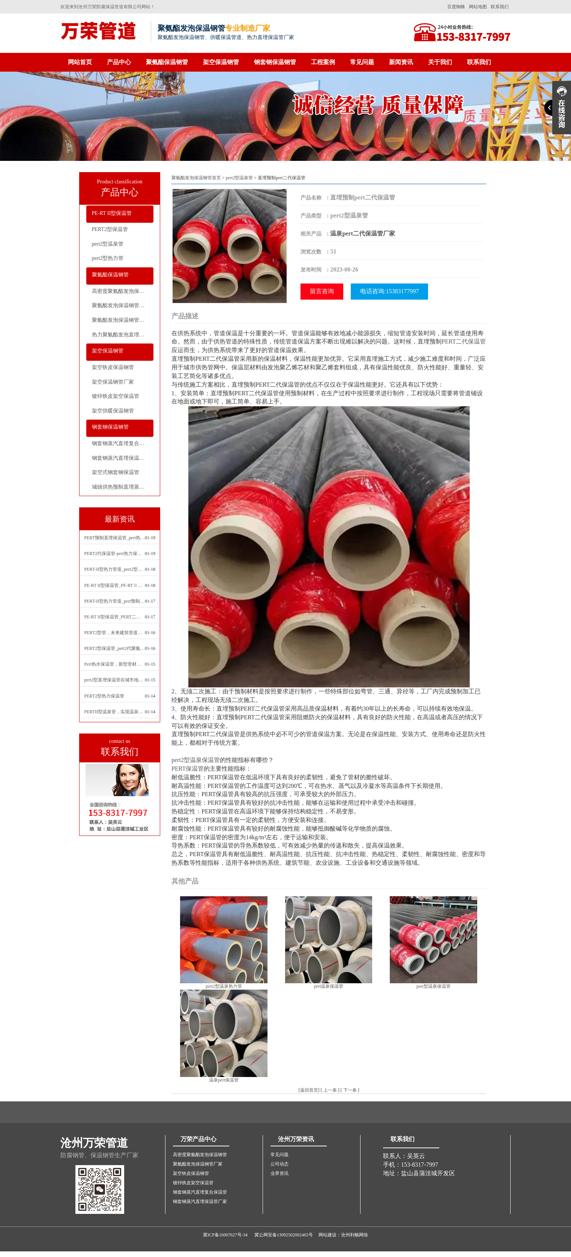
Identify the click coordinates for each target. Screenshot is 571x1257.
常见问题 (362, 62)
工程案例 (323, 62)
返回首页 (309, 1090)
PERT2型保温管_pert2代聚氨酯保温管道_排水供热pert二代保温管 (114, 648)
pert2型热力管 (108, 258)
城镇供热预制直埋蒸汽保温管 (122, 487)
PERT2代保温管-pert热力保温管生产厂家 (114, 553)
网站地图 (478, 6)
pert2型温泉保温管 (195, 760)
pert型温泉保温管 (433, 986)
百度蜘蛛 (456, 6)
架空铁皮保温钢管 (113, 367)
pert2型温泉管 (108, 244)
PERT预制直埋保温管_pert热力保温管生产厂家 (114, 537)
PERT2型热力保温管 (104, 696)
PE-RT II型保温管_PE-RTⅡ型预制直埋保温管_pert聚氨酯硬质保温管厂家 (114, 585)
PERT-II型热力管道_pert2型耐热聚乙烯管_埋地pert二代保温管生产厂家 (114, 569)
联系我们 (500, 6)
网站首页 (80, 62)
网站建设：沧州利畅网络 (343, 1235)
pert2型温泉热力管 (224, 986)
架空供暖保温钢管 (113, 411)
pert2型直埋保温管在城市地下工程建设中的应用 (114, 679)
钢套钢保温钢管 (275, 62)
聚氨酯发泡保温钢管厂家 (121, 305)
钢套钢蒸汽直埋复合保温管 (122, 443)
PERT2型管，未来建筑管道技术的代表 (114, 632)
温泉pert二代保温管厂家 (362, 233)
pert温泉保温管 (329, 986)
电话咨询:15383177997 (389, 291)
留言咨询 (322, 291)
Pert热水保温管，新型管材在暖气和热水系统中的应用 (114, 664)
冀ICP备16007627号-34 (225, 1235)
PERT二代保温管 (464, 341)
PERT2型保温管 (110, 229)
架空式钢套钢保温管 (115, 472)
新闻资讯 (401, 62)
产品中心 (119, 62)
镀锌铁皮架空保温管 (115, 396)
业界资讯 (279, 1173)
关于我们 (440, 62)
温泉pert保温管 (224, 1080)
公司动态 (279, 1164)
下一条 (350, 1090)
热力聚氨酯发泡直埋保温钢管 (122, 335)
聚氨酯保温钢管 (167, 62)
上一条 (330, 1090)
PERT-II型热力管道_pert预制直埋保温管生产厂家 (114, 601)
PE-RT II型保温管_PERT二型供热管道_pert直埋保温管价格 (114, 617)
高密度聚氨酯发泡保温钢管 (122, 291)
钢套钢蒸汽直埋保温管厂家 (122, 458)
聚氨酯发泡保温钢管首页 (196, 177)
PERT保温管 (187, 768)
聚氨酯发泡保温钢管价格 (121, 320)
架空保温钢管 (221, 62)
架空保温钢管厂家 (113, 382)
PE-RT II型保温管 (112, 213)
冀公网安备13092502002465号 (283, 1235)
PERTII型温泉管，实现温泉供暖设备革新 (114, 711)
